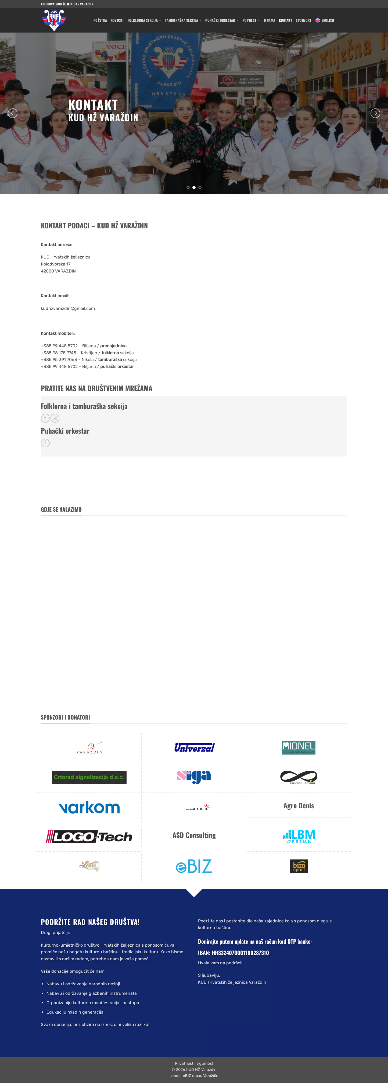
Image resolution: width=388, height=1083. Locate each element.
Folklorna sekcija (144, 20)
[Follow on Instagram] (55, 418)
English (324, 20)
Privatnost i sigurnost (194, 1063)
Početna (100, 20)
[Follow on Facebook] (45, 418)
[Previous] (12, 113)
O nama (269, 20)
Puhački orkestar (222, 20)
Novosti (117, 20)
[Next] (375, 113)
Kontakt (285, 20)
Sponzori (303, 20)
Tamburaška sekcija (183, 20)
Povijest (251, 20)
